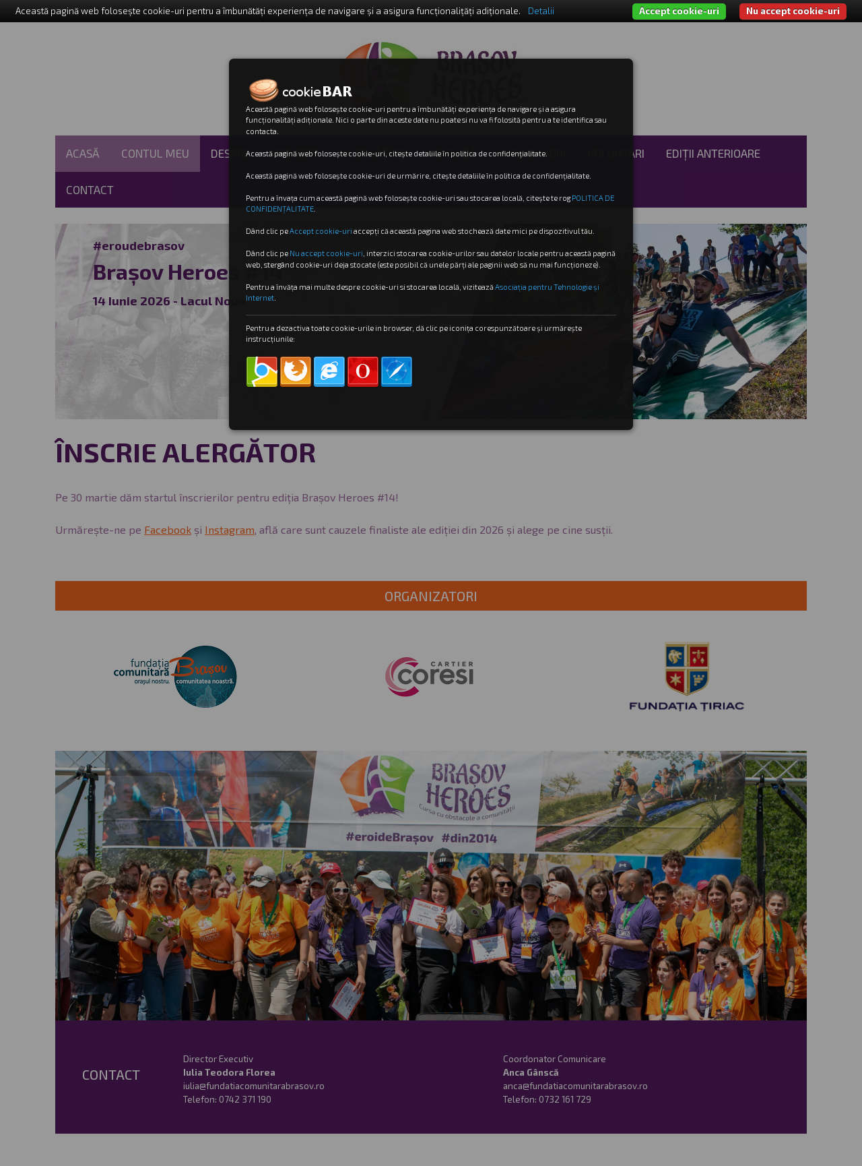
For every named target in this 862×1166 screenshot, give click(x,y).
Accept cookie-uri (679, 10)
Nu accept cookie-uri (793, 10)
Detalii (541, 10)
